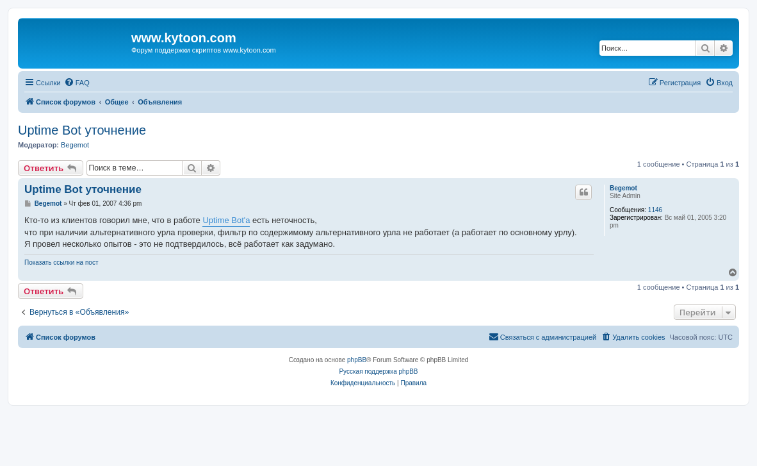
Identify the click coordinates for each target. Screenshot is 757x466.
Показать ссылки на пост (61, 262)
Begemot (75, 145)
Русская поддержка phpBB (378, 371)
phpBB (356, 359)
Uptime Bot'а (226, 220)
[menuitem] (77, 82)
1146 (655, 209)
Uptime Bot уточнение (82, 130)
